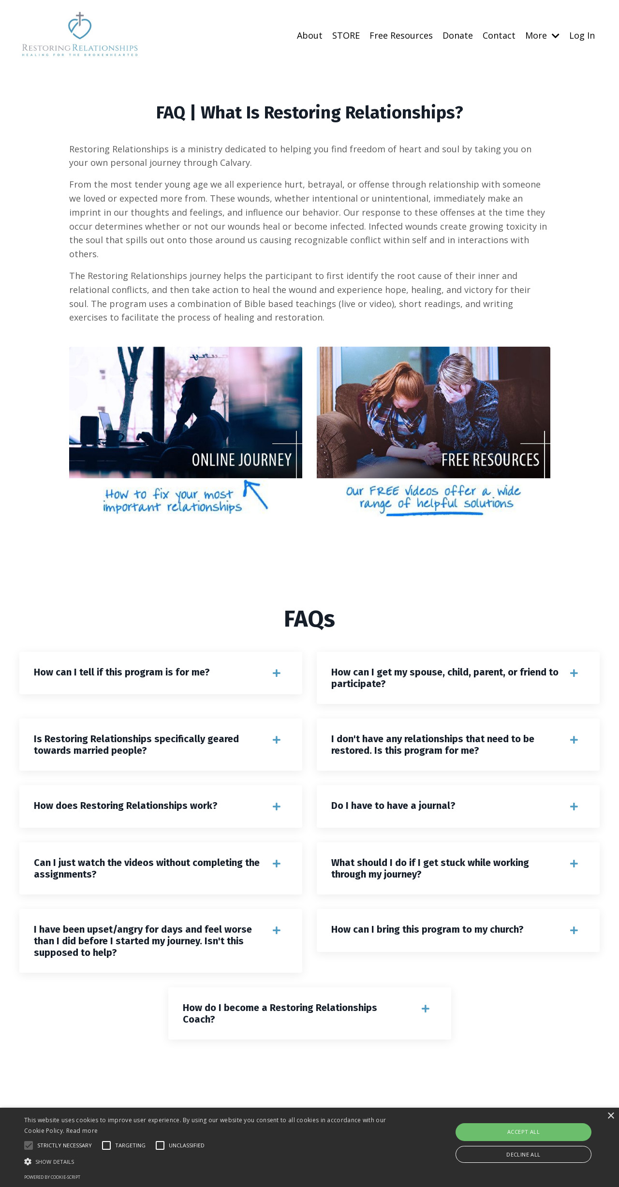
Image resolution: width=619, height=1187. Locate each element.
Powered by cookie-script (52, 1177)
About (310, 35)
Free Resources (401, 35)
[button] (209, 1161)
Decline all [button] (523, 1154)
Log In (582, 35)
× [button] (610, 1116)
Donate (457, 35)
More (542, 35)
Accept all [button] (523, 1131)
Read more (82, 1131)
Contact (499, 35)
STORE (346, 35)
